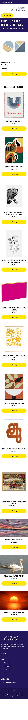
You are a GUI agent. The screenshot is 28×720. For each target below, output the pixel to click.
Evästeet (20, 694)
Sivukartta (20, 696)
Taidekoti (6, 663)
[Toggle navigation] (3, 8)
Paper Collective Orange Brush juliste (14, 449)
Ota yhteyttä (13, 694)
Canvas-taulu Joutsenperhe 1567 (14, 576)
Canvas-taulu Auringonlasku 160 (14, 612)
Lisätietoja (14, 74)
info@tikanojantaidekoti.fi (7, 2)
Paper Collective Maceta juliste (14, 403)
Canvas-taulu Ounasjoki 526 (14, 540)
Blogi (5, 672)
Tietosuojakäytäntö (10, 696)
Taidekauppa (7, 15)
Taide (9, 62)
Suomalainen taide (9, 666)
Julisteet (14, 62)
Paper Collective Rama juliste (14, 167)
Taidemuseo (7, 669)
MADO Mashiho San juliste (14, 121)
